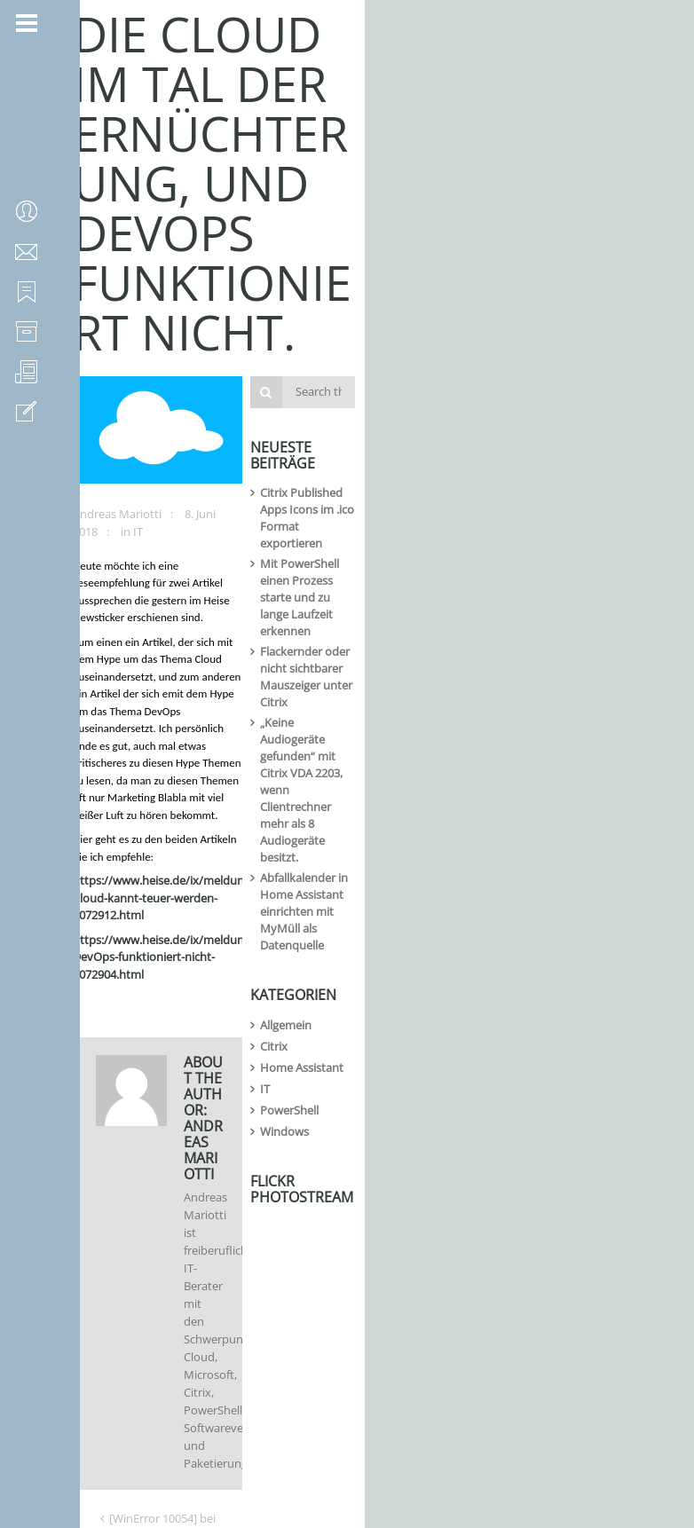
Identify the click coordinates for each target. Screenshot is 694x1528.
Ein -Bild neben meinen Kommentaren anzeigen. (251, 1383)
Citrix (471, 620)
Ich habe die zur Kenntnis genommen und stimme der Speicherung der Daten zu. (248, 1418)
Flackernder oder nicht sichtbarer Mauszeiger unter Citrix (545, 419)
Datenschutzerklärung (223, 1409)
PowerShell (487, 684)
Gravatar (144, 1383)
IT (291, 429)
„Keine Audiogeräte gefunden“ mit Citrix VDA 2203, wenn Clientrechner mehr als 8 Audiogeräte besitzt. (552, 465)
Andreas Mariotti (125, 429)
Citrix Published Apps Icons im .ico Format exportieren (547, 344)
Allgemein (483, 599)
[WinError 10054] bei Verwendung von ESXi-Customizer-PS (261, 917)
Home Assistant (499, 642)
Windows (482, 705)
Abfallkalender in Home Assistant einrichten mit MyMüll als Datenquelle (558, 510)
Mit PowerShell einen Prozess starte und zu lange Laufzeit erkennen (552, 382)
